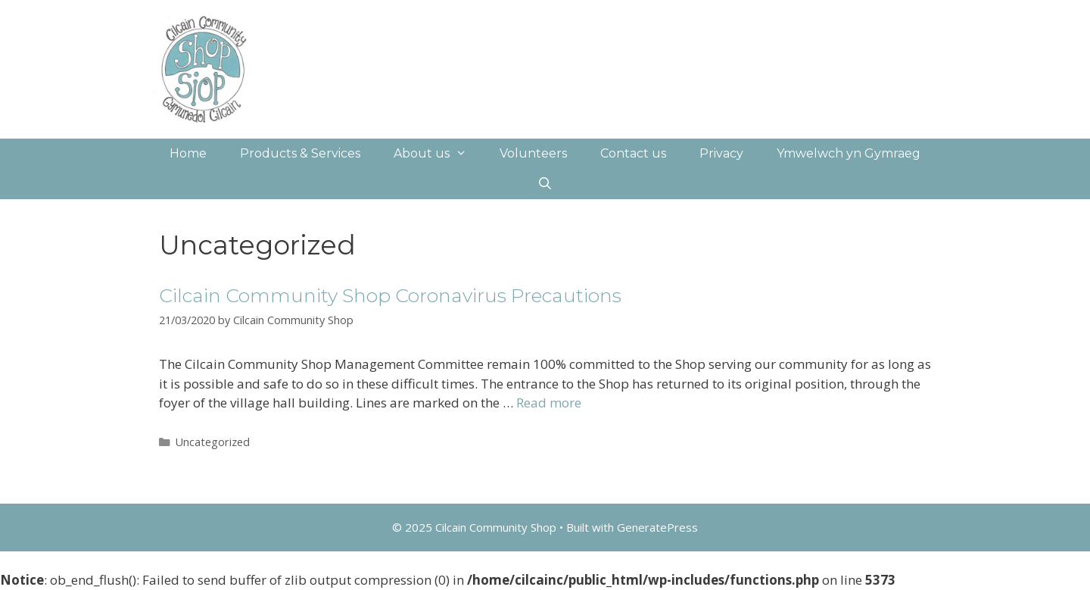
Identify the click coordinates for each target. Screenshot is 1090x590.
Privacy (721, 153)
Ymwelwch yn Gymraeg (848, 153)
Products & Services (300, 153)
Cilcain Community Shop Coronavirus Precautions (390, 295)
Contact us (633, 153)
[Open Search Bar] (545, 184)
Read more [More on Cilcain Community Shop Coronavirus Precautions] (548, 402)
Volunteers (533, 153)
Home (188, 153)
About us (439, 154)
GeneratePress (657, 527)
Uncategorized (213, 442)
